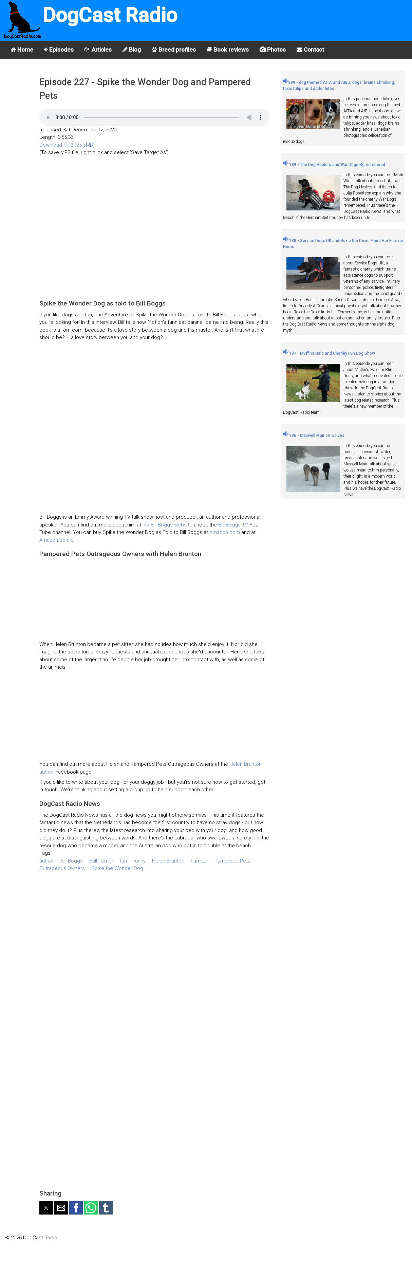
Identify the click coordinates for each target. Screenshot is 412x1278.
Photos (273, 49)
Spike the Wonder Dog (117, 868)
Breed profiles (174, 49)
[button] (46, 1208)
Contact (310, 49)
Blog (132, 49)
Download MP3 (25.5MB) (67, 145)
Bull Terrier (101, 861)
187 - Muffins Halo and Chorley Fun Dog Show (329, 353)
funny (139, 861)
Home (22, 49)
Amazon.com (224, 532)
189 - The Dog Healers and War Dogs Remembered (334, 164)
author (46, 861)
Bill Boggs (71, 861)
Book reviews (228, 49)
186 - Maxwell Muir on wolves (313, 435)
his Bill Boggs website (168, 525)
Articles (98, 49)
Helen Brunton (168, 861)
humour (199, 861)
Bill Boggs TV (233, 525)
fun (123, 861)
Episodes (59, 49)
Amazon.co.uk (55, 540)
